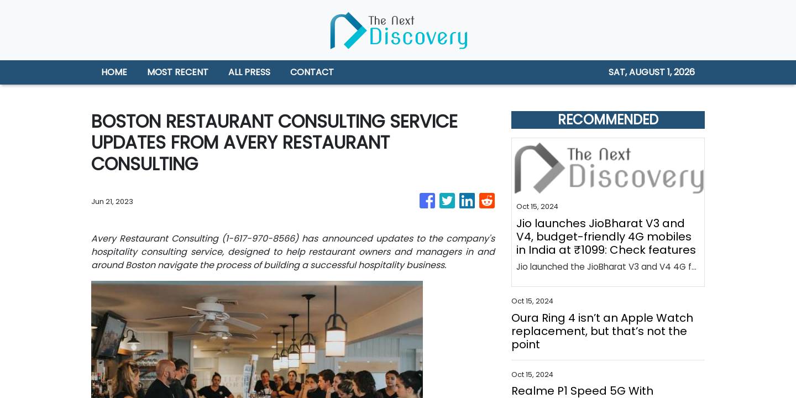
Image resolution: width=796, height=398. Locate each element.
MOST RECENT (177, 72)
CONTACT (312, 72)
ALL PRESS (249, 72)
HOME (114, 72)
